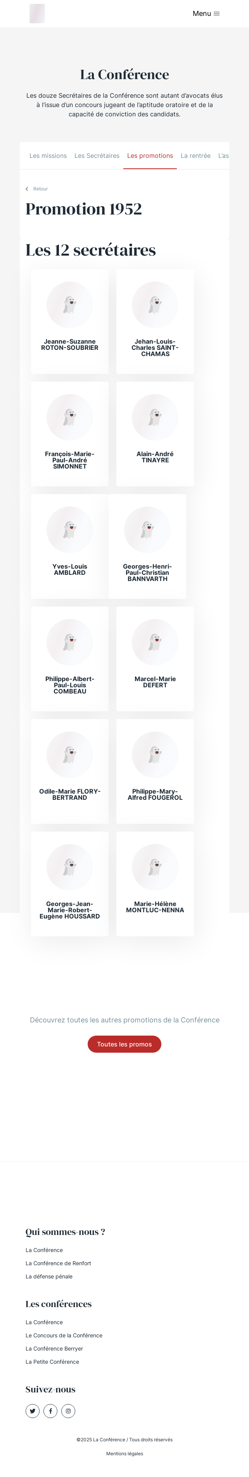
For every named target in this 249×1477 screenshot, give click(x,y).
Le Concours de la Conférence (64, 1335)
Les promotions (150, 155)
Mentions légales (124, 1453)
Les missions (48, 155)
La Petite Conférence (52, 1361)
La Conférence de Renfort (58, 1263)
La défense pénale (49, 1276)
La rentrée (196, 155)
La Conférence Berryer (54, 1348)
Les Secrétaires (96, 155)
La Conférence (44, 1250)
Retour (40, 189)
